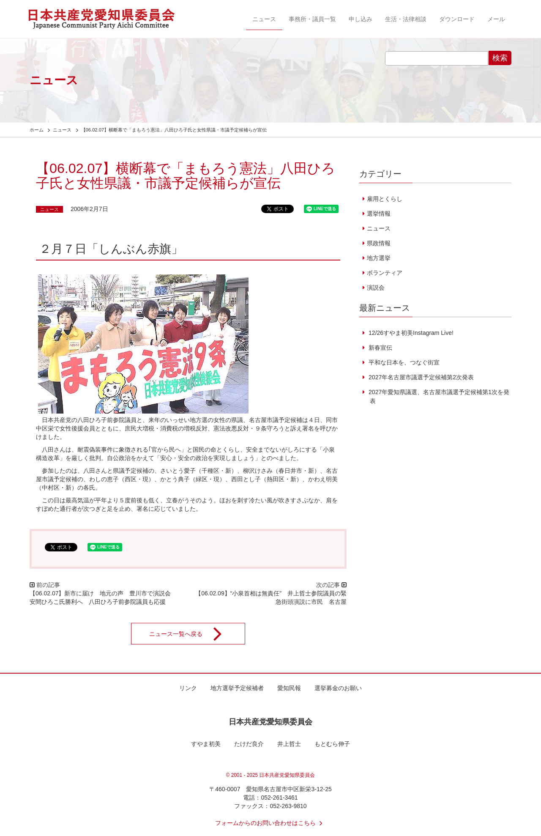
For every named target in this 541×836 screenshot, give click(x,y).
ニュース (264, 19)
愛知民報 (289, 688)
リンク (188, 688)
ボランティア (384, 272)
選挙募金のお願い (338, 688)
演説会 (376, 287)
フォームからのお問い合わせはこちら (270, 823)
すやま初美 (206, 743)
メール (496, 19)
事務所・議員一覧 (312, 19)
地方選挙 (379, 258)
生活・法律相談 (405, 19)
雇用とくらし (384, 198)
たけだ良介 (249, 743)
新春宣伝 (379, 347)
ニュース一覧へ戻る (191, 634)
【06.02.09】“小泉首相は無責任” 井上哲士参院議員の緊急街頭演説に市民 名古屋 (271, 597)
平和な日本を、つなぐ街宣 (403, 362)
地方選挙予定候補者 (237, 688)
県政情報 (379, 243)
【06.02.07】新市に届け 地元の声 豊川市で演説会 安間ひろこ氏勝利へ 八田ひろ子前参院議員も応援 (103, 597)
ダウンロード (457, 19)
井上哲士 (289, 743)
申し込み (360, 19)
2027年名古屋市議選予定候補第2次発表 (420, 377)
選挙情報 (379, 213)
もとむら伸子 (332, 743)
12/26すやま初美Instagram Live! (410, 332)
